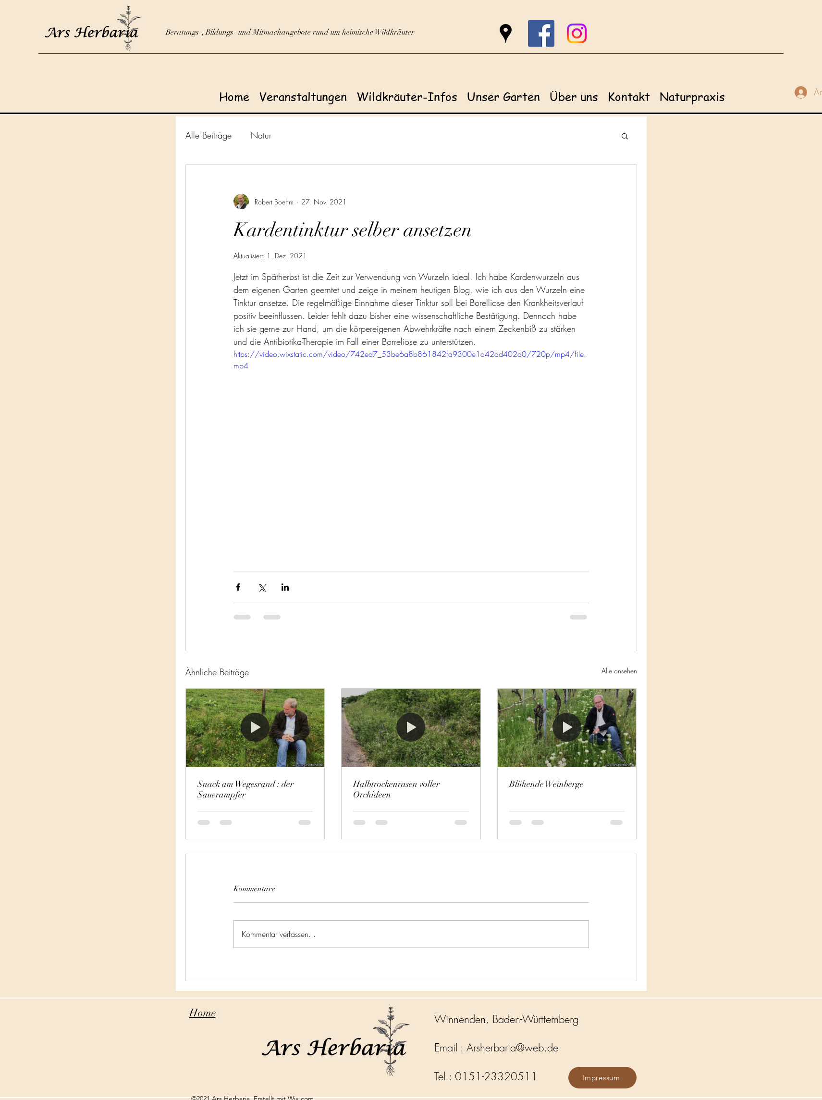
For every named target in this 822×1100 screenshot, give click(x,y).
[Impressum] (602, 1077)
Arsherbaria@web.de (512, 1047)
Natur (261, 135)
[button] (624, 135)
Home (202, 1012)
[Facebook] (541, 33)
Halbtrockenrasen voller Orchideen (396, 789)
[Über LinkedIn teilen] (285, 587)
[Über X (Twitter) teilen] (261, 587)
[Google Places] (505, 33)
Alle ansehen (619, 670)
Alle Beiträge (208, 135)
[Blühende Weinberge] (567, 728)
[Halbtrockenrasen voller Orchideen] (411, 728)
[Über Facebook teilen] (238, 587)
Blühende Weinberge (546, 784)
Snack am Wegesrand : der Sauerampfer (245, 789)
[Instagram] (577, 33)
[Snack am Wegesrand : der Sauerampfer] (255, 728)
